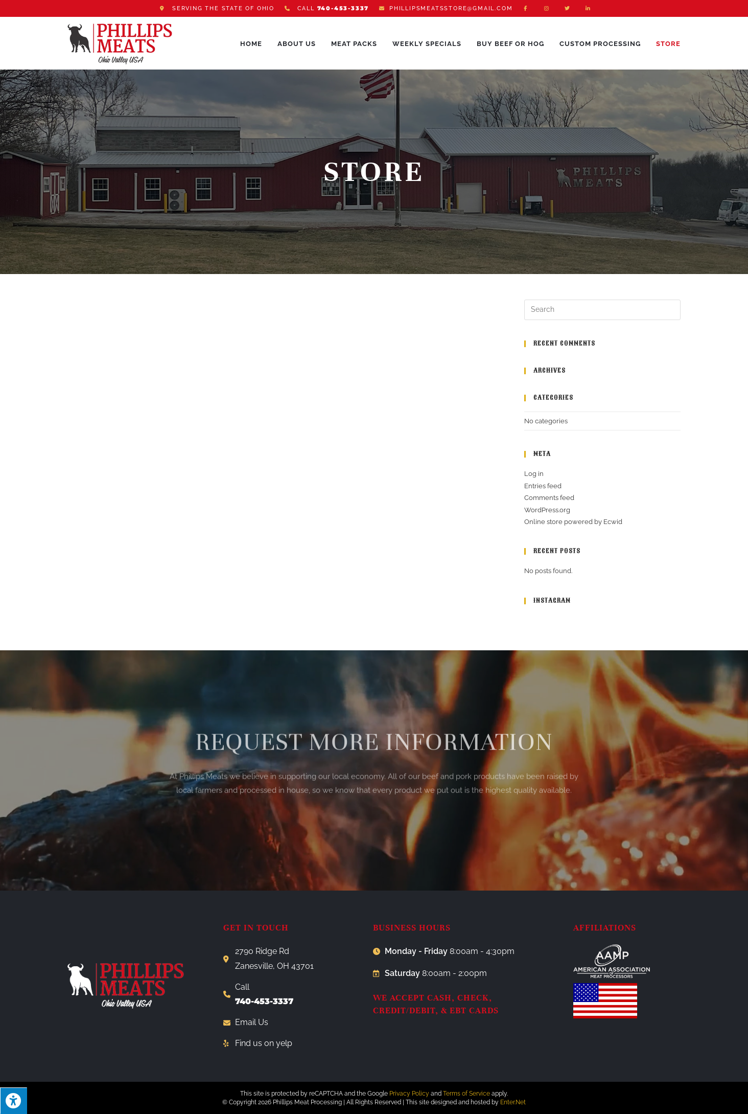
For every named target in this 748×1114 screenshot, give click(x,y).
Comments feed (549, 498)
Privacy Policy (409, 1093)
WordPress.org (547, 510)
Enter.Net (513, 1102)
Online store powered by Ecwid (573, 522)
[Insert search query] (602, 310)
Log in (534, 474)
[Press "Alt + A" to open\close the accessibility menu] (13, 1100)
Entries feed (543, 486)
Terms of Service (466, 1093)
